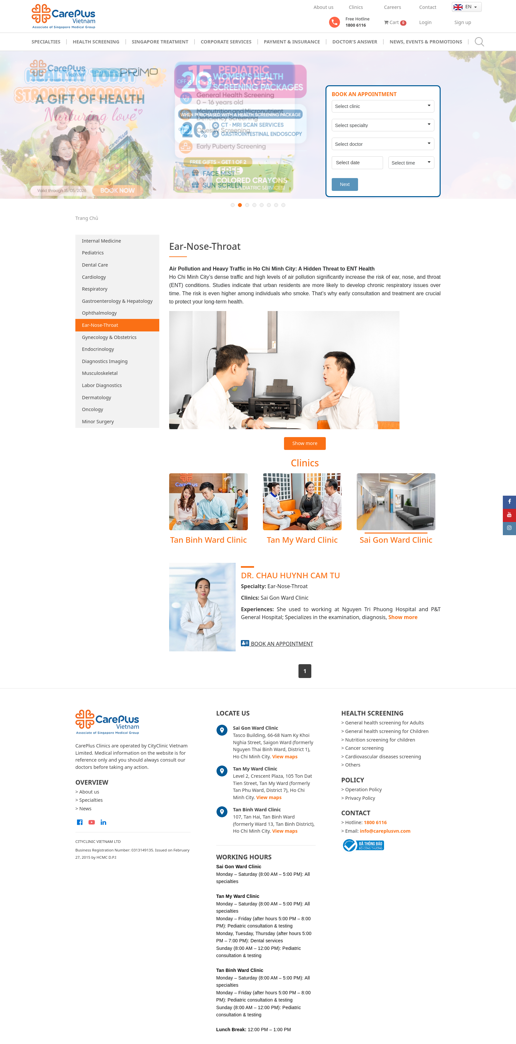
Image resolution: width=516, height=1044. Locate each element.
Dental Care (95, 265)
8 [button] (283, 205)
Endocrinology (98, 349)
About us (323, 7)
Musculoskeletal (100, 373)
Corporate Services (226, 42)
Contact (427, 7)
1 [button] (233, 205)
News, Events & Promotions (426, 42)
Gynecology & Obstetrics (109, 337)
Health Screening (96, 42)
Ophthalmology (99, 313)
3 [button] (247, 205)
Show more (304, 443)
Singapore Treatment (160, 42)
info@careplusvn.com (385, 831)
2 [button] (240, 205)
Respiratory (94, 289)
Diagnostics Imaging (105, 361)
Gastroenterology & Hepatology (117, 301)
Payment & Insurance (292, 42)
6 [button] (269, 205)
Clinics (356, 7)
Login (425, 22)
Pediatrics (93, 252)
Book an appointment (282, 643)
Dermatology (96, 397)
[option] (258, 125)
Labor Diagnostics (102, 385)
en (463, 6)
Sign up (462, 22)
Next (345, 184)
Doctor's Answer (354, 42)
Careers (392, 7)
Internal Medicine (101, 241)
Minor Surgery (98, 421)
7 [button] (276, 205)
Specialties (46, 42)
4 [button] (254, 205)
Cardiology (94, 277)
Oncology (92, 409)
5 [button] (262, 205)
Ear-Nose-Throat (100, 325)
